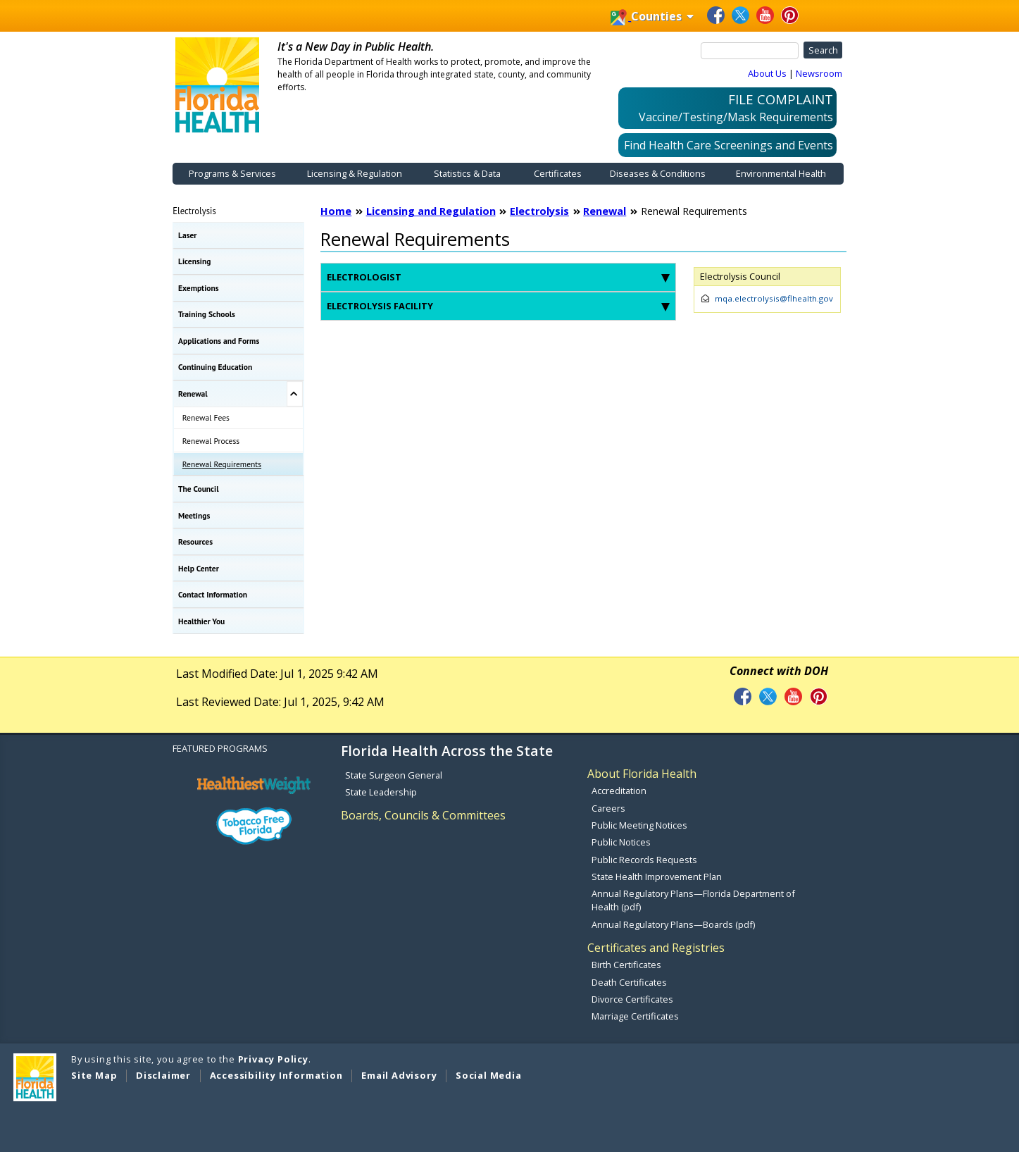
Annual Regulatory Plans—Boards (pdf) (673, 924)
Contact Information (212, 594)
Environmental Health (781, 173)
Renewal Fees (206, 417)
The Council (198, 488)
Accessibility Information (276, 1075)
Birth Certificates (626, 964)
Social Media (489, 1075)
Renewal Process (210, 440)
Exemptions (198, 288)
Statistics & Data (467, 173)
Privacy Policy (273, 1059)
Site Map (94, 1075)
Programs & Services (232, 173)
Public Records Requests (644, 859)
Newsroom (819, 73)
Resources (195, 541)
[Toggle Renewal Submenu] (295, 394)
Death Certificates (629, 982)
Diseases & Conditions (658, 173)
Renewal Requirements (221, 464)
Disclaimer (163, 1075)
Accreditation (619, 790)
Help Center (198, 568)
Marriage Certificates (635, 1016)
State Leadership (381, 792)
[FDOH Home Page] (217, 84)
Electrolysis (194, 210)
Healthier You (201, 621)
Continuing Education (215, 366)
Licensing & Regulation (354, 173)
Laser (187, 235)
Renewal (193, 393)
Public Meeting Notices (639, 825)
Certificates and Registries (656, 947)
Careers (608, 808)
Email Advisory (399, 1075)
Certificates (558, 173)
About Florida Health (641, 773)
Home (335, 211)
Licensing (194, 261)
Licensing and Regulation (431, 211)
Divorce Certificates (632, 999)
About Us (767, 73)
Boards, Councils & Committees (423, 815)
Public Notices (621, 842)
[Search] (750, 50)
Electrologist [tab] (498, 277)
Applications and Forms (218, 340)
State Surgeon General (393, 775)
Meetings (194, 515)
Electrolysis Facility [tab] (498, 305)
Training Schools (206, 314)
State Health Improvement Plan (657, 876)
